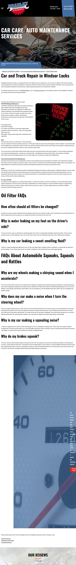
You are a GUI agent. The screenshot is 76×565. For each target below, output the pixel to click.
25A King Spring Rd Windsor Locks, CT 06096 (25, 63)
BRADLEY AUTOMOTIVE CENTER (11, 71)
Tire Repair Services (6, 542)
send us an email (39, 90)
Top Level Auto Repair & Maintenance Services (33, 71)
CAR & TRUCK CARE (51, 71)
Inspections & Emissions (7, 540)
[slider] (38, 558)
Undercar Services (6, 538)
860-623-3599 (68, 9)
